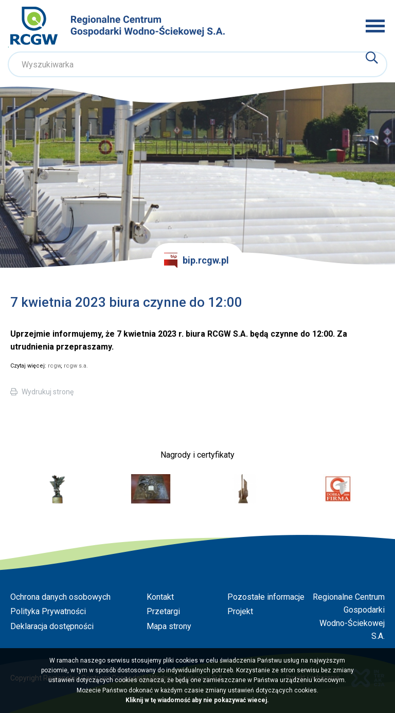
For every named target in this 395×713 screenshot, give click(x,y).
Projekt (240, 611)
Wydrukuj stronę (48, 392)
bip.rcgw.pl (196, 260)
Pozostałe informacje (265, 597)
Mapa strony (169, 626)
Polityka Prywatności (48, 611)
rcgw (54, 365)
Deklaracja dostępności (52, 626)
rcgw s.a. (76, 365)
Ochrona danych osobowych (60, 597)
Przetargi (163, 611)
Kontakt (160, 597)
